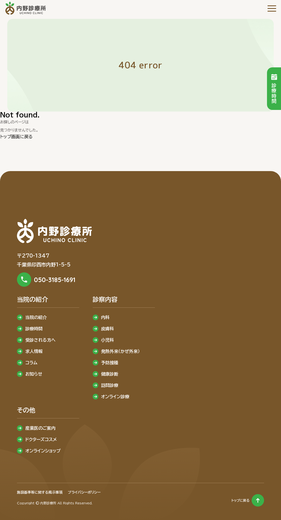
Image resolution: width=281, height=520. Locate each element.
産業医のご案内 (40, 428)
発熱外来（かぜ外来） (120, 351)
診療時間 (34, 329)
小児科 (107, 340)
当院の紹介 (36, 317)
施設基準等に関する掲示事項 (40, 492)
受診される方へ (40, 340)
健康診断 (109, 374)
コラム (31, 362)
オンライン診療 (115, 396)
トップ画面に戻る (16, 136)
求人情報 (34, 351)
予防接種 (109, 362)
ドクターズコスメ (41, 439)
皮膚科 (107, 329)
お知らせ (33, 374)
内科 (105, 317)
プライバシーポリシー (84, 492)
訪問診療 (109, 385)
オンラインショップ (43, 451)
